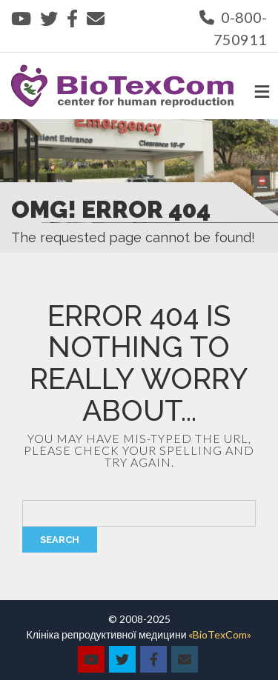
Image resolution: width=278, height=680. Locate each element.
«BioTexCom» (219, 634)
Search (59, 539)
